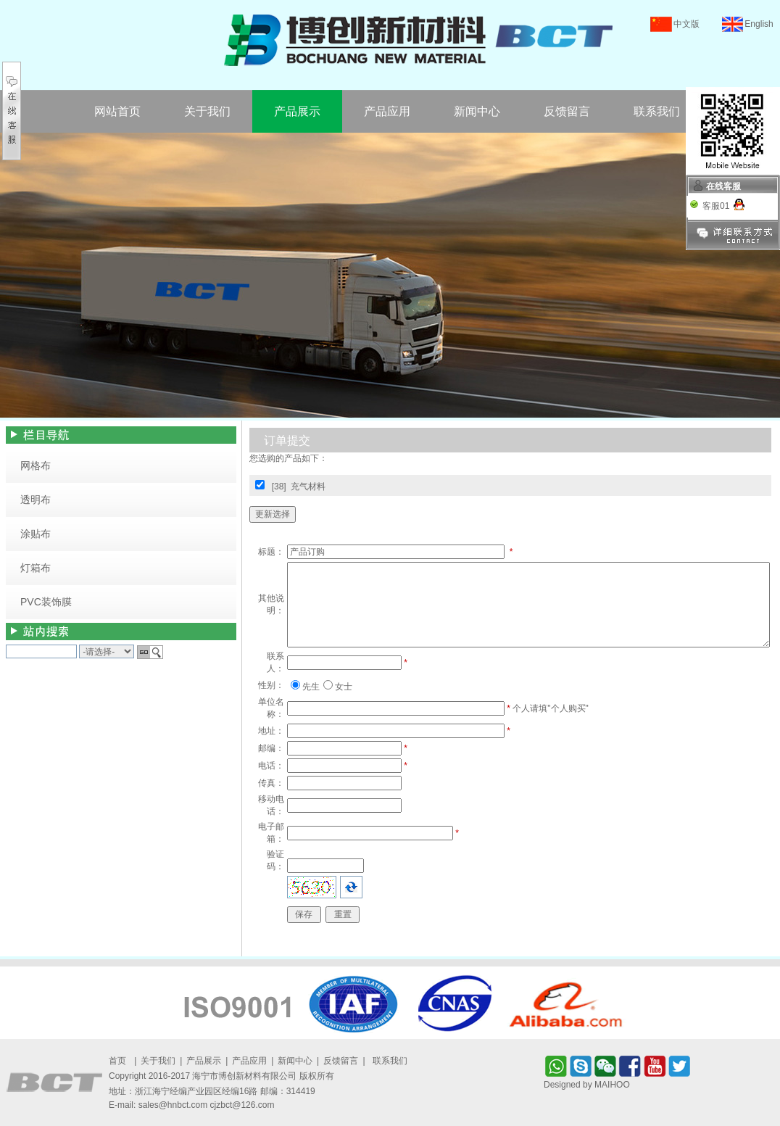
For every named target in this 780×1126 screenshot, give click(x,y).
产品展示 (297, 111)
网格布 (35, 465)
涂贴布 (35, 533)
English (758, 24)
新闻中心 (477, 111)
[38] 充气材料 (299, 486)
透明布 (35, 499)
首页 (117, 1061)
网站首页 (117, 111)
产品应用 (387, 111)
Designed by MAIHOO (587, 1085)
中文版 (686, 24)
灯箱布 (35, 568)
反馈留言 (567, 111)
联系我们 (657, 111)
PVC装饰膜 (46, 602)
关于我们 (207, 111)
